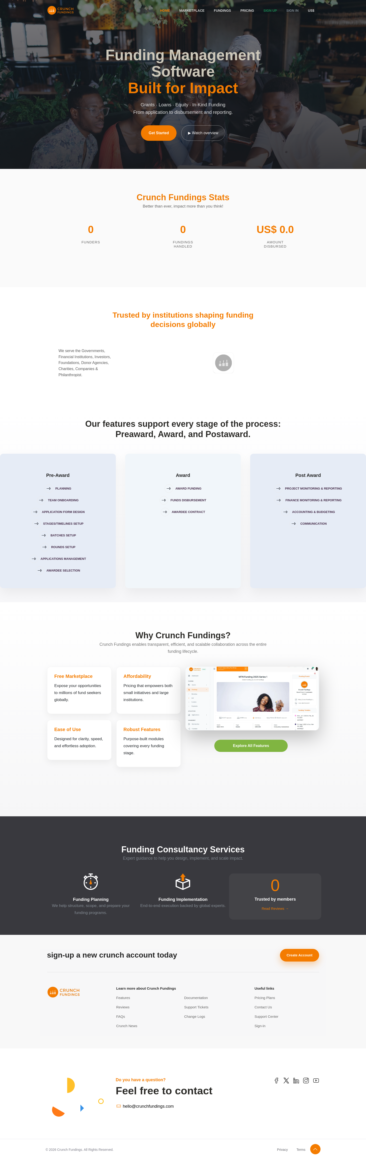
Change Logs (194, 1016)
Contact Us (263, 1007)
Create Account (299, 955)
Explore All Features (251, 746)
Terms (300, 1150)
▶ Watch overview (203, 133)
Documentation (196, 998)
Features (123, 998)
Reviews (123, 1007)
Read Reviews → (275, 908)
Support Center (267, 1016)
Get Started (159, 133)
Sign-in (260, 1026)
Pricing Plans (265, 998)
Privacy (282, 1150)
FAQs (120, 1016)
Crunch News (126, 1026)
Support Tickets (196, 1007)
